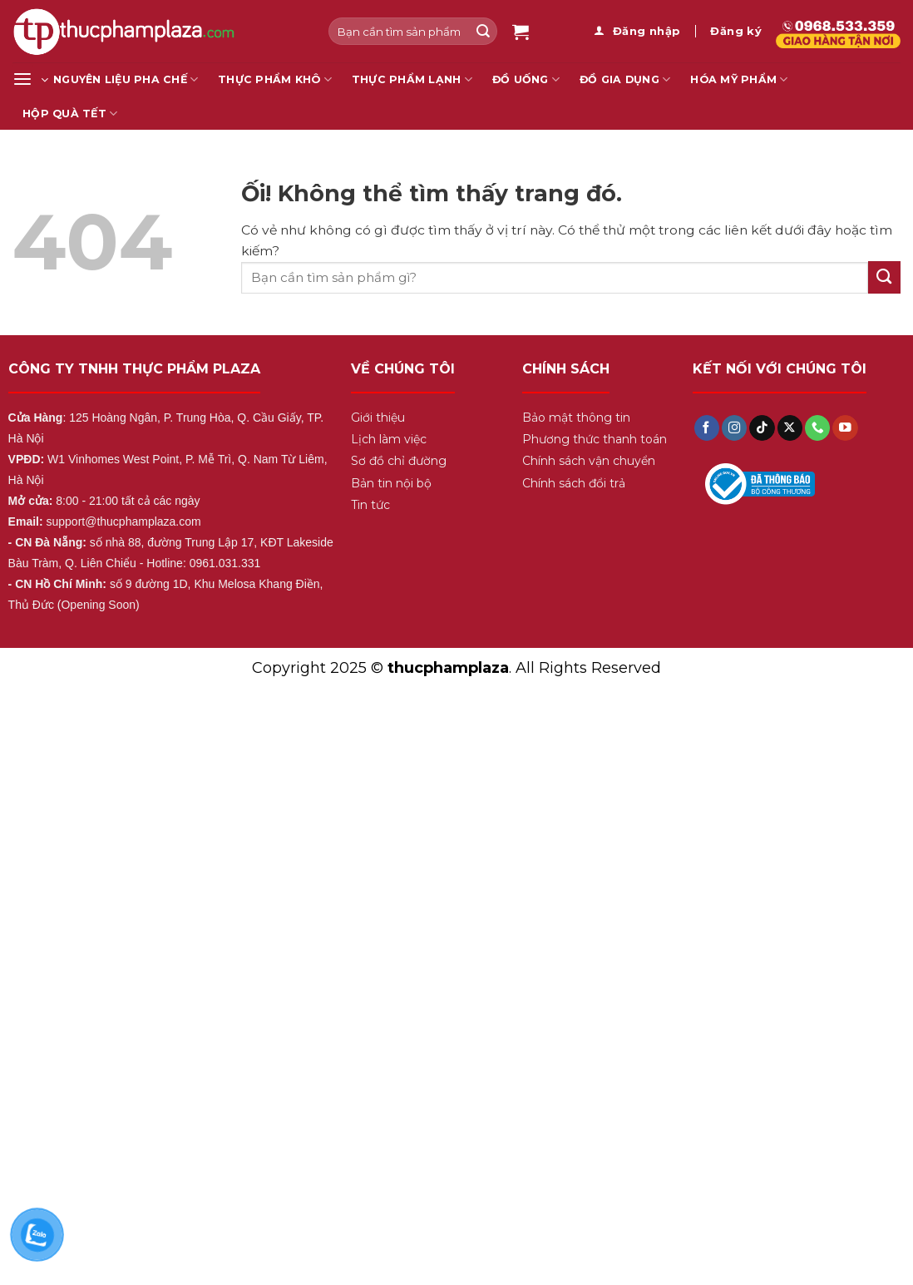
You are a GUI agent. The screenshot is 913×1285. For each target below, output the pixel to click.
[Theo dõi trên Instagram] (734, 428)
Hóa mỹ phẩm (738, 79)
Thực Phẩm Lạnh (412, 79)
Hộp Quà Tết (69, 113)
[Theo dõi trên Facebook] (706, 428)
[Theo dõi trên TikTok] (761, 428)
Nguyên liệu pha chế (125, 79)
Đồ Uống (526, 79)
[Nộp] (483, 31)
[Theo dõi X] (789, 428)
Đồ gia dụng (625, 79)
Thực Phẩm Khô (275, 79)
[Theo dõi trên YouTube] (844, 428)
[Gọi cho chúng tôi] (817, 428)
